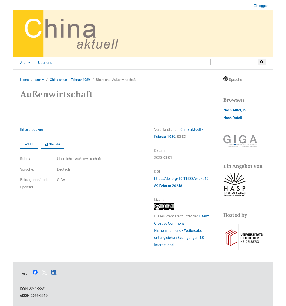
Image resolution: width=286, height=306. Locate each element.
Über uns (44, 62)
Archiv (24, 62)
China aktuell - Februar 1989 (70, 80)
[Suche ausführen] (262, 62)
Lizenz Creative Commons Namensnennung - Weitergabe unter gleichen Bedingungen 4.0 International (181, 230)
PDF (29, 144)
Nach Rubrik (233, 118)
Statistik (53, 144)
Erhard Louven (31, 129)
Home (24, 80)
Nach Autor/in (234, 110)
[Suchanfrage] (234, 62)
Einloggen (259, 5)
